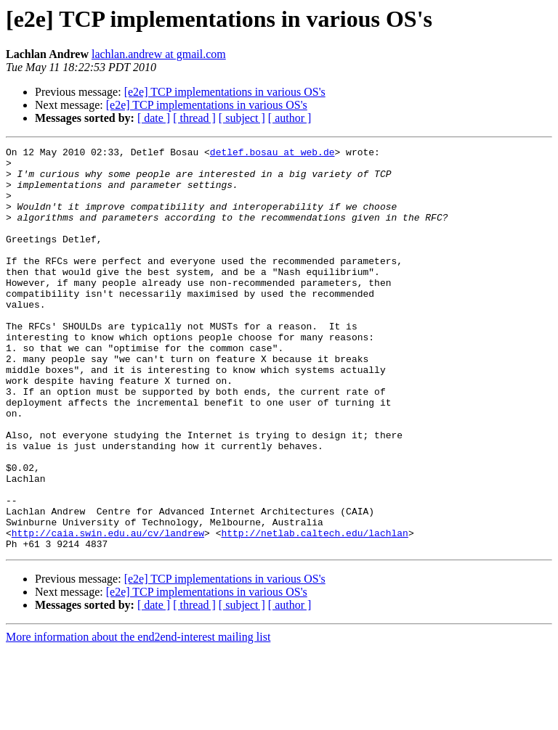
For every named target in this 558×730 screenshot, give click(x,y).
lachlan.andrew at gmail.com (159, 54)
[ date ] (153, 118)
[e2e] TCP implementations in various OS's (225, 92)
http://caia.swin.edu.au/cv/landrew (108, 611)
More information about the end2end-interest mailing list (138, 717)
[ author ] (290, 118)
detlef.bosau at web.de (272, 153)
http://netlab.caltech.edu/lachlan (314, 611)
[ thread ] (194, 118)
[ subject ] (242, 118)
